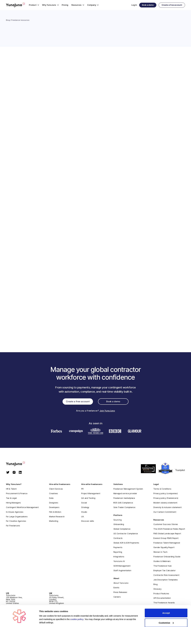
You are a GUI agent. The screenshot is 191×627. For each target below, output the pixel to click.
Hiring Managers (13, 503)
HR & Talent (11, 489)
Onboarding (118, 525)
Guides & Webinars (162, 562)
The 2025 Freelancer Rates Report (169, 529)
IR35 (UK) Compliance (123, 503)
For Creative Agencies (16, 522)
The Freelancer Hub (162, 566)
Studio (84, 512)
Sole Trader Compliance (124, 508)
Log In (134, 5)
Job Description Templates (165, 580)
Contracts (118, 539)
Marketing (53, 522)
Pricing (65, 5)
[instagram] (14, 473)
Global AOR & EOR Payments (126, 543)
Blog (8, 20)
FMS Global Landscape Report (167, 534)
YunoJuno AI (119, 562)
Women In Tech (160, 552)
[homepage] (18, 464)
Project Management (90, 494)
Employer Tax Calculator (164, 571)
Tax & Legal (11, 499)
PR (82, 489)
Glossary (157, 589)
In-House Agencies (14, 512)
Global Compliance (122, 529)
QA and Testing (88, 499)
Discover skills (87, 522)
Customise (166, 613)
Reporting (117, 552)
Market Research (57, 517)
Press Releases (120, 593)
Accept (166, 603)
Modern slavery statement (165, 503)
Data (51, 499)
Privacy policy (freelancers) (165, 499)
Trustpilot (180, 470)
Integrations (118, 557)
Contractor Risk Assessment (166, 576)
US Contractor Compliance (125, 534)
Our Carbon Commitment (164, 512)
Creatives (53, 494)
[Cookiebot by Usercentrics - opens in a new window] (19, 621)
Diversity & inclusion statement (167, 508)
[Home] (15, 5)
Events (116, 588)
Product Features (161, 594)
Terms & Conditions (162, 489)
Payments (117, 548)
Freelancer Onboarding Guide (166, 557)
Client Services (56, 489)
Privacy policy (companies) (165, 494)
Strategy (85, 508)
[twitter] (8, 473)
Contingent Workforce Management (22, 508)
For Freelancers (13, 526)
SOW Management (121, 566)
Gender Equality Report (163, 548)
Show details (46, 621)
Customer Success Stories (165, 525)
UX (82, 517)
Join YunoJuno (107, 411)
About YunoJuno (120, 583)
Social (84, 503)
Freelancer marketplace (124, 499)
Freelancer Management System (128, 489)
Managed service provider (125, 494)
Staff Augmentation (122, 571)
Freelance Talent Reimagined (166, 543)
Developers (54, 508)
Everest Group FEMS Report (165, 539)
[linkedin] (20, 473)
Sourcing (117, 520)
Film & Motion (55, 512)
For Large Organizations (17, 517)
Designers (53, 503)
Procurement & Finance (16, 494)
